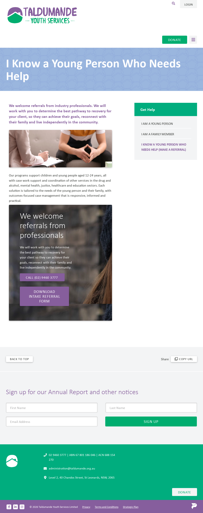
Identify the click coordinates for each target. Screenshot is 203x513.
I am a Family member (157, 134)
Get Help (147, 109)
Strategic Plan (130, 507)
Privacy (86, 507)
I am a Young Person (157, 123)
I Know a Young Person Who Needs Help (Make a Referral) (163, 147)
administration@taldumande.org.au (72, 468)
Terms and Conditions (106, 507)
